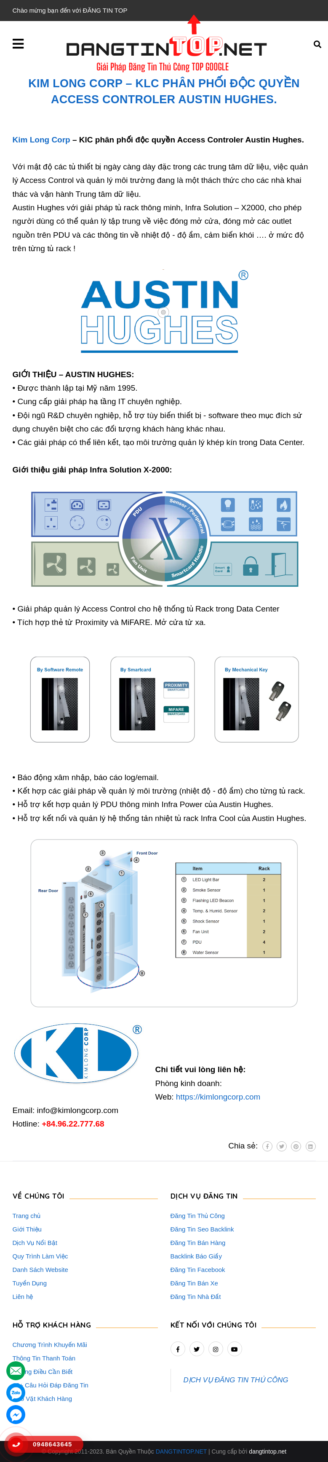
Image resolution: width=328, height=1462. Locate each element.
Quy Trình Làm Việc (40, 1256)
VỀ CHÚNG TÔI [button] (38, 1195)
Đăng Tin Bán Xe (194, 1283)
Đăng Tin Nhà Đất (196, 1296)
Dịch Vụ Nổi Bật (35, 1242)
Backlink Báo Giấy (196, 1256)
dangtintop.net (267, 1451)
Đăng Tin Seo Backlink (202, 1229)
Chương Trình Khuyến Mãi (50, 1344)
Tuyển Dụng (30, 1283)
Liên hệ (23, 1296)
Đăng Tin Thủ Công (198, 1215)
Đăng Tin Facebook (198, 1269)
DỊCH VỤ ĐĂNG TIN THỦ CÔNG (236, 1380)
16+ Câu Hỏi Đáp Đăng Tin (50, 1385)
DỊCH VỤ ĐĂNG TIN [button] (204, 1195)
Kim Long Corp (41, 139)
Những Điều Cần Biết (43, 1371)
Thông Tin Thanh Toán (44, 1358)
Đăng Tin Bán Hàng (198, 1242)
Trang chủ (27, 1215)
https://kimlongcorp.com (218, 1096)
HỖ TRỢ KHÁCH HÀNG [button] (52, 1324)
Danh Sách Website (40, 1269)
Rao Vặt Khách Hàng (42, 1398)
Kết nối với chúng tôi (214, 1324)
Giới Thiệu (27, 1229)
